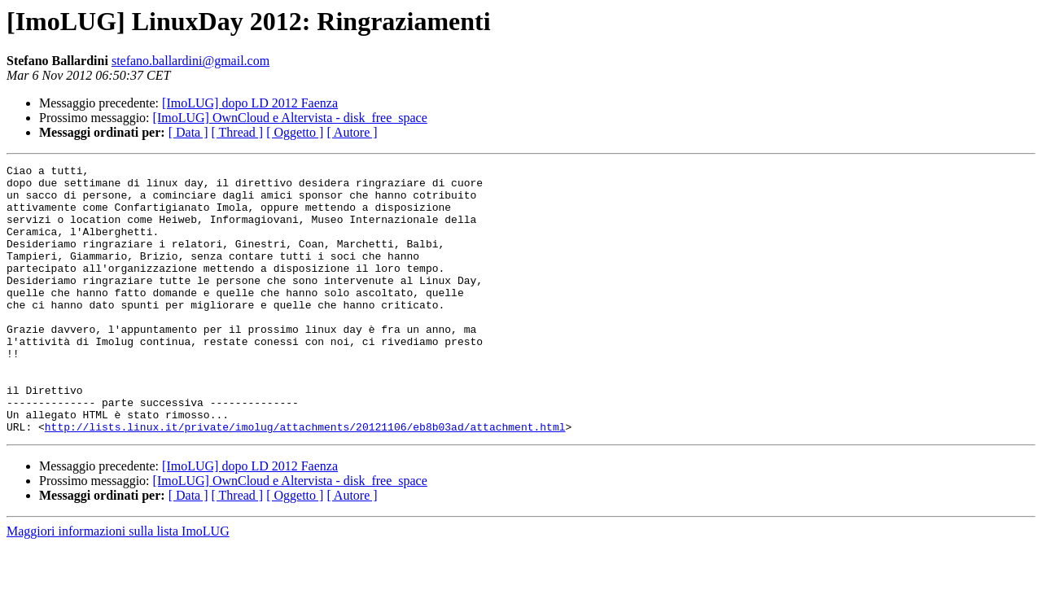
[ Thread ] (238, 132)
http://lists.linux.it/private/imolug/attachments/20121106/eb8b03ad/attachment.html (305, 480)
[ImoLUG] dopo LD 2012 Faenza (250, 103)
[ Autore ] (351, 132)
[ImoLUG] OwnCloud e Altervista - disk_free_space (290, 118)
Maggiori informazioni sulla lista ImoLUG (118, 585)
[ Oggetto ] (294, 132)
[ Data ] (188, 132)
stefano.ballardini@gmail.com (190, 61)
